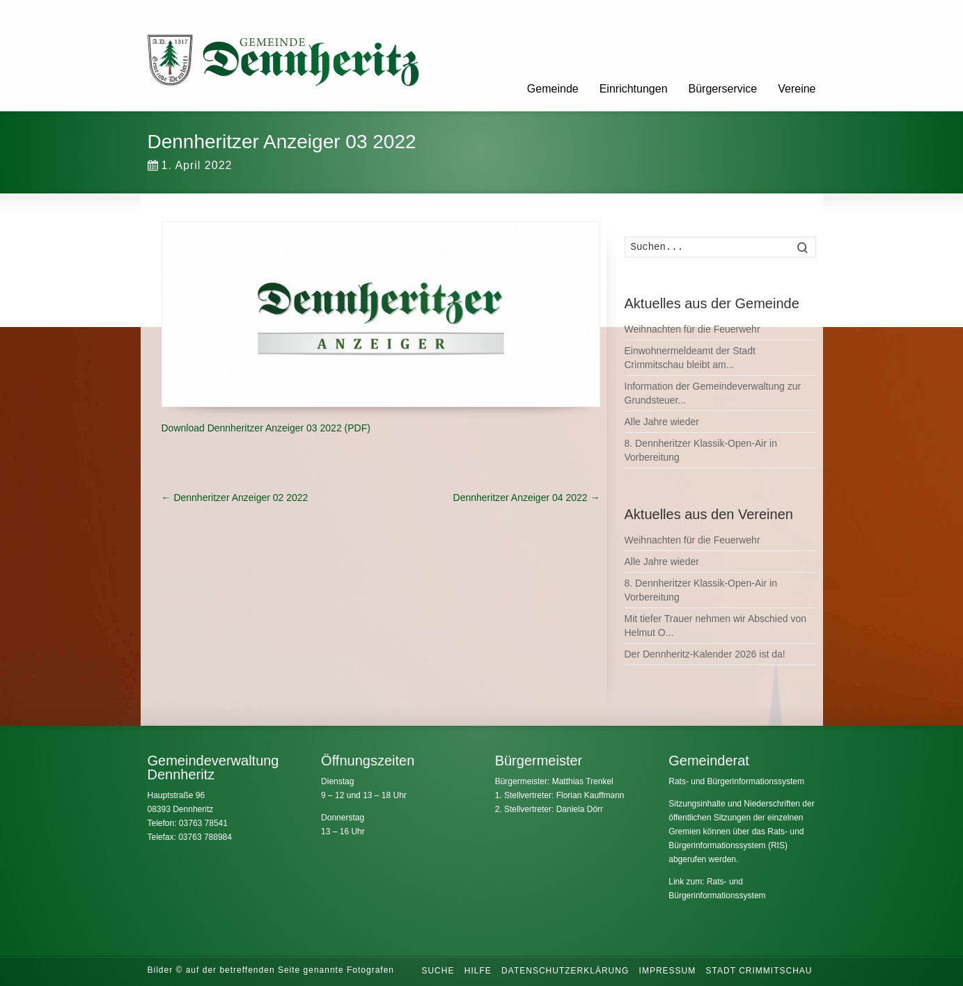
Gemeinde (553, 89)
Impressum (667, 971)
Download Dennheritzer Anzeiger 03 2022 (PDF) (266, 428)
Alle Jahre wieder (662, 421)
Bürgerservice (723, 89)
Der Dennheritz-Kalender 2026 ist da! (705, 654)
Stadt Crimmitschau (759, 971)
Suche (437, 971)
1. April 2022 (190, 165)
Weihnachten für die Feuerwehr (692, 329)
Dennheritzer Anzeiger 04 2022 (526, 497)
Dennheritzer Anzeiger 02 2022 (235, 497)
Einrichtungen (634, 89)
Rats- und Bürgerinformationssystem (736, 781)
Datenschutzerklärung (565, 971)
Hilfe (478, 971)
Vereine (796, 89)
